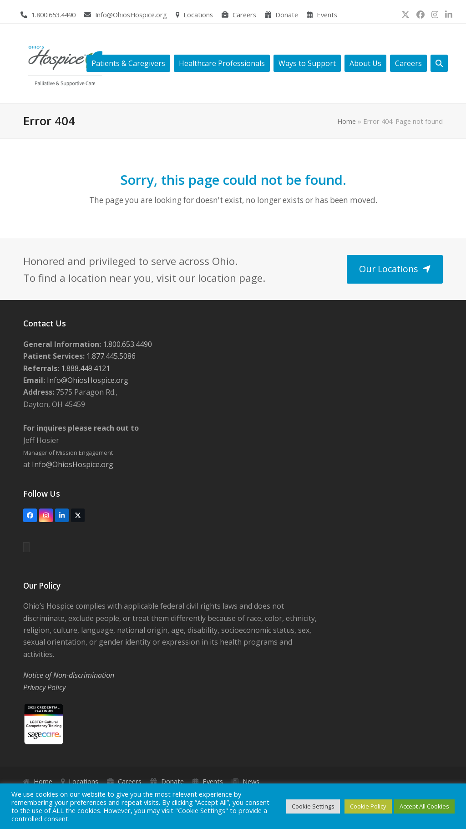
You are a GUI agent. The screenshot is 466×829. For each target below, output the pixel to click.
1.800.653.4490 (53, 14)
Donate (286, 14)
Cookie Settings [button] (313, 806)
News (251, 781)
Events (327, 14)
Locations (198, 14)
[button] (439, 63)
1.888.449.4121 (84, 368)
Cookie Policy (368, 806)
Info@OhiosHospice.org (131, 14)
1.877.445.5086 (110, 356)
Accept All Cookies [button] (424, 806)
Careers (244, 14)
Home (346, 121)
